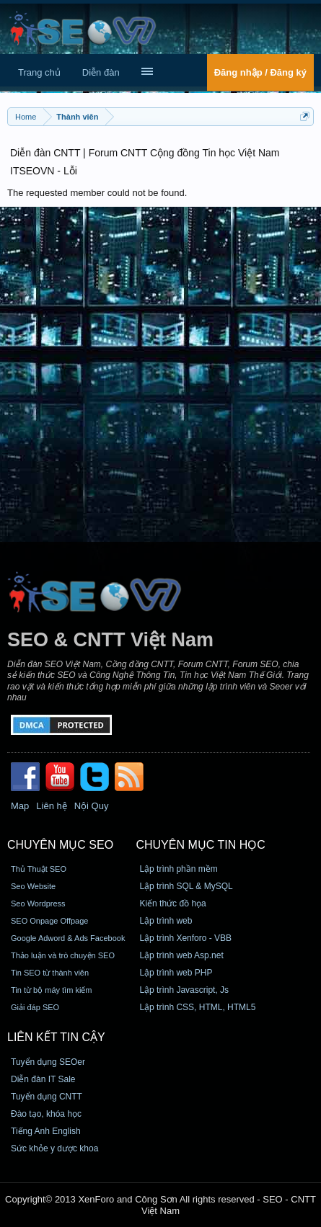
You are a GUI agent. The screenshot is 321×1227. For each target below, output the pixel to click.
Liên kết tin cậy (56, 1037)
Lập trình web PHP (175, 973)
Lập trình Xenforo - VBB (185, 938)
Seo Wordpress (38, 903)
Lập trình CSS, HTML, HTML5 (197, 1007)
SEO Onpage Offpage (49, 920)
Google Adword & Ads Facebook (68, 938)
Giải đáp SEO (35, 1007)
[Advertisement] (160, 374)
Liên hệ (51, 805)
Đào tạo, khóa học (46, 1114)
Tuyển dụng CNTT (46, 1097)
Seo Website (33, 886)
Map (20, 805)
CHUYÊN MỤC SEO (60, 845)
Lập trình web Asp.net (181, 955)
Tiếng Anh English (46, 1131)
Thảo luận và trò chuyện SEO (63, 955)
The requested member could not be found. (97, 192)
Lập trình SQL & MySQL (185, 886)
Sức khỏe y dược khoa (54, 1148)
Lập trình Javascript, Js (184, 990)
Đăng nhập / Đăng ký (260, 72)
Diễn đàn (101, 72)
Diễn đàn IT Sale (43, 1079)
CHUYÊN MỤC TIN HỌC (200, 845)
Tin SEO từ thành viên (50, 972)
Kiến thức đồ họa (172, 903)
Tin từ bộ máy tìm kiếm (51, 990)
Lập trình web (165, 921)
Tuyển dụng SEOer (48, 1062)
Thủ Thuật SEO (38, 869)
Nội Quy (91, 805)
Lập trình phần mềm (178, 869)
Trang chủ (39, 72)
